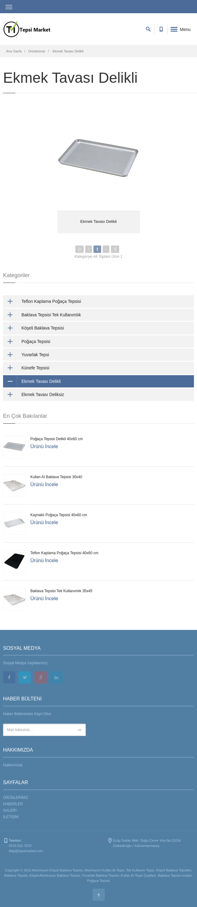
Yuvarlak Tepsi (26, 355)
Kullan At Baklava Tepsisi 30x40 (56, 477)
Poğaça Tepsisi (26, 341)
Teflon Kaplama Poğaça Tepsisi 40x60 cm (64, 553)
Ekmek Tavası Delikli (98, 221)
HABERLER (13, 804)
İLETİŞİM (10, 817)
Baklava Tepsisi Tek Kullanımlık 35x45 (61, 591)
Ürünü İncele (44, 446)
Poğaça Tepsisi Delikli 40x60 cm (56, 439)
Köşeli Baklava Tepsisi (33, 328)
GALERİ (10, 810)
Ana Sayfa (14, 51)
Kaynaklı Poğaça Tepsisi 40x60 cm (58, 515)
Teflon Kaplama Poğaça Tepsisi (42, 301)
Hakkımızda (12, 765)
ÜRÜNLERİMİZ (15, 797)
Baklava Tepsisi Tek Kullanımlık (42, 315)
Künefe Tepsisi (26, 368)
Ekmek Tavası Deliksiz (33, 394)
